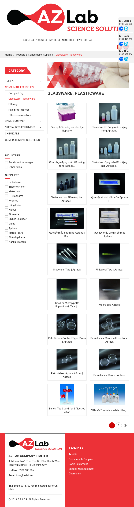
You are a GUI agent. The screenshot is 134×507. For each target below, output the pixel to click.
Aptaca (11, 228)
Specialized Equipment (20, 127)
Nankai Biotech (15, 241)
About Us (28, 40)
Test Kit (73, 454)
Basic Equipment (78, 464)
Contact (89, 40)
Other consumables (20, 115)
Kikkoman (12, 191)
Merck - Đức (14, 232)
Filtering (13, 104)
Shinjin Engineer (16, 218)
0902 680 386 (125, 24)
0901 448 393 (125, 39)
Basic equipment (16, 120)
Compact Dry (16, 93)
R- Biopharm (14, 196)
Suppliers (54, 40)
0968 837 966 (125, 54)
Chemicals (12, 133)
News (79, 40)
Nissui (10, 209)
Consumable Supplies (19, 87)
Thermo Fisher (15, 186)
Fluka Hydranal (15, 237)
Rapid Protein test (19, 109)
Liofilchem (13, 182)
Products (41, 40)
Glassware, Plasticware (22, 98)
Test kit (10, 80)
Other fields (13, 167)
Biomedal (12, 214)
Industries (68, 40)
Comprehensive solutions (22, 140)
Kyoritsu (11, 200)
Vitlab (10, 223)
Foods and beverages (19, 162)
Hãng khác (13, 205)
